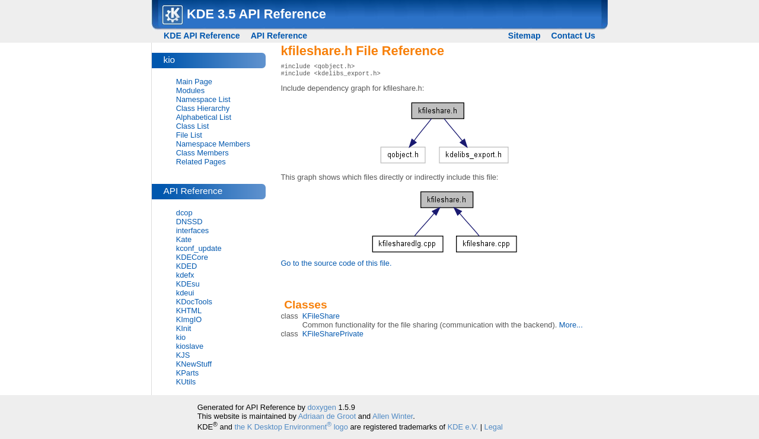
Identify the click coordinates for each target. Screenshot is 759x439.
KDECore (192, 257)
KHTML (189, 310)
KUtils (186, 381)
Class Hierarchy (202, 108)
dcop (184, 212)
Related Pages (201, 161)
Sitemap (524, 35)
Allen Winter (392, 416)
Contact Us (573, 35)
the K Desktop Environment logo (290, 426)
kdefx (185, 275)
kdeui (185, 292)
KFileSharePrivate (332, 336)
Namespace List (203, 99)
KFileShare (321, 318)
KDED (186, 266)
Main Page (194, 81)
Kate (184, 239)
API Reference (279, 35)
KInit (184, 328)
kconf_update (199, 248)
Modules (190, 90)
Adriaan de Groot (327, 416)
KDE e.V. (463, 426)
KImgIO (189, 319)
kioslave (189, 346)
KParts (187, 372)
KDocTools (194, 301)
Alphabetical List (203, 117)
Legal (493, 426)
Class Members (202, 152)
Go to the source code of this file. (335, 265)
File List (189, 135)
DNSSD (189, 221)
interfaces (192, 230)
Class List (192, 126)
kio (181, 337)
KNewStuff (194, 364)
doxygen (321, 407)
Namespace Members (213, 143)
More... (571, 327)
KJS (183, 355)
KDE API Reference (202, 35)
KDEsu (188, 283)
